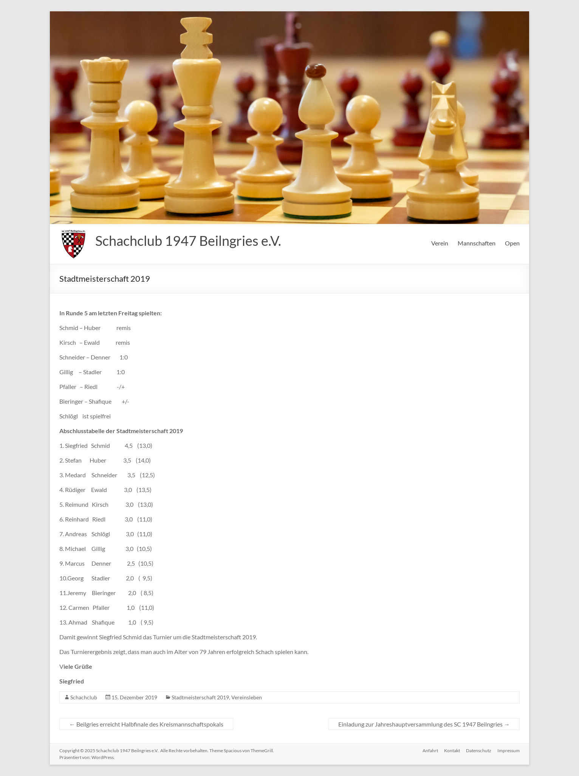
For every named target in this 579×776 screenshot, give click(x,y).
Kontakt (452, 750)
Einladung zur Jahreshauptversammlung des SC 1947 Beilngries (424, 724)
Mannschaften (476, 243)
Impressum (508, 750)
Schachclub (83, 697)
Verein (439, 243)
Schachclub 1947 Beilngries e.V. (188, 240)
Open (512, 243)
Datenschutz (478, 750)
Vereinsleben (246, 697)
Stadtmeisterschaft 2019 (200, 697)
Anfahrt (430, 750)
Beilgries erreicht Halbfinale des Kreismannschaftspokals (146, 724)
